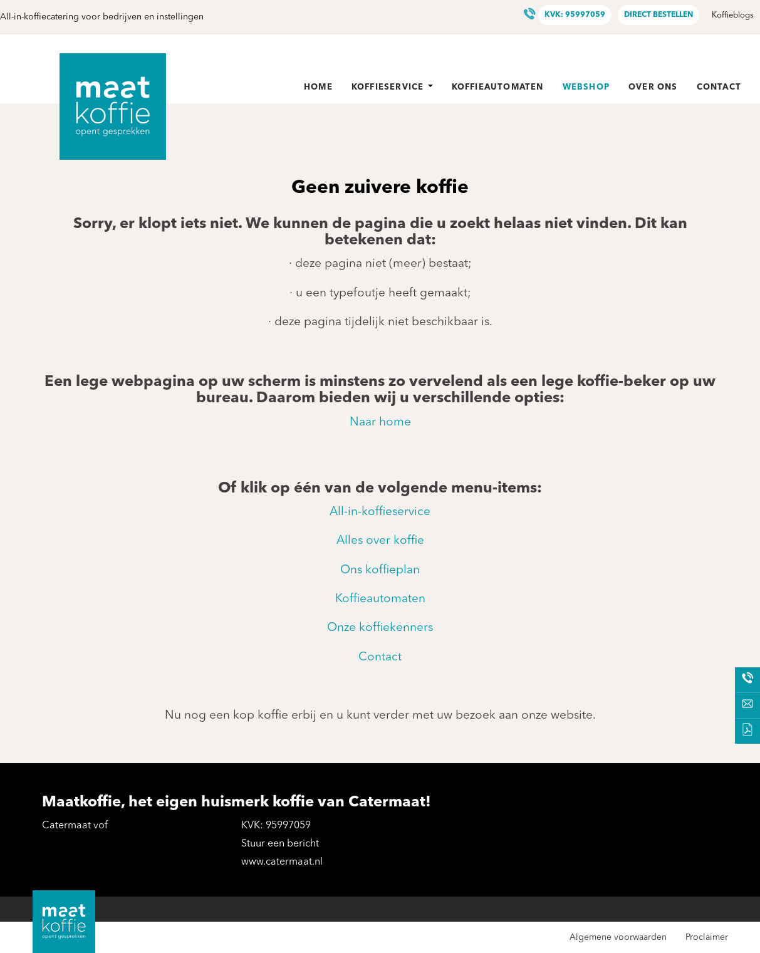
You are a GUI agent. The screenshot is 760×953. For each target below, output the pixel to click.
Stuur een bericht (280, 844)
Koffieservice (392, 87)
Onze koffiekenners (380, 628)
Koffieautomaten (498, 87)
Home (318, 87)
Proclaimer (706, 937)
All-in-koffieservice (380, 512)
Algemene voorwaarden (618, 937)
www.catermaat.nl (282, 862)
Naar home (380, 423)
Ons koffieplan (380, 570)
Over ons (653, 87)
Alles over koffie (380, 541)
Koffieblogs (733, 15)
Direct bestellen (658, 15)
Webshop (586, 87)
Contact (719, 87)
